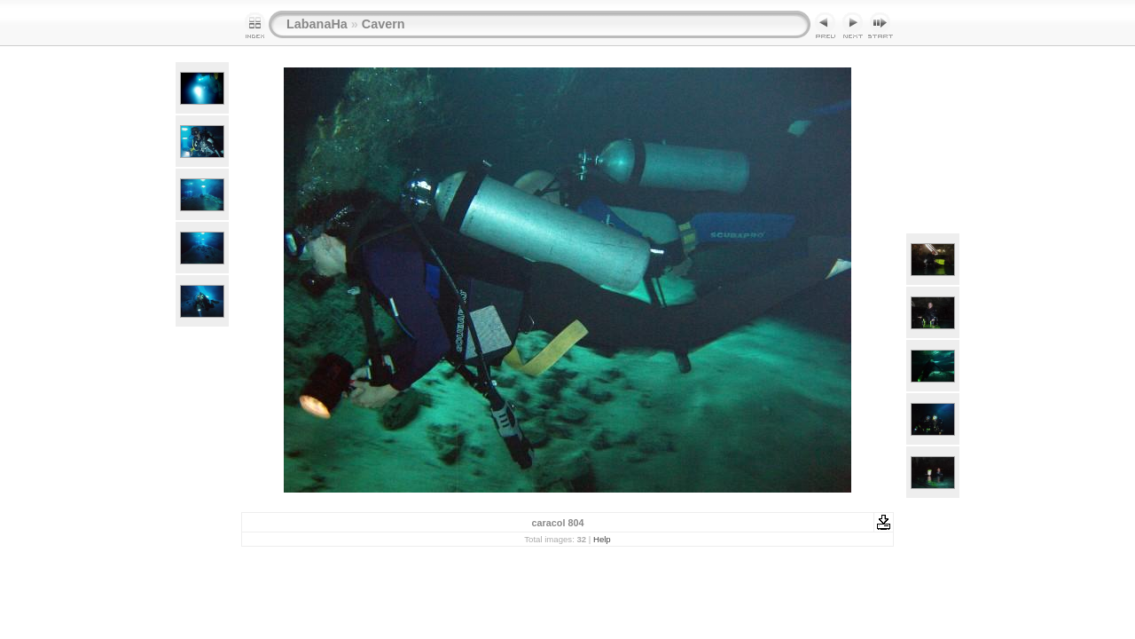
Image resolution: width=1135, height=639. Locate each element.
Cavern (383, 24)
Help (602, 539)
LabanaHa (317, 24)
